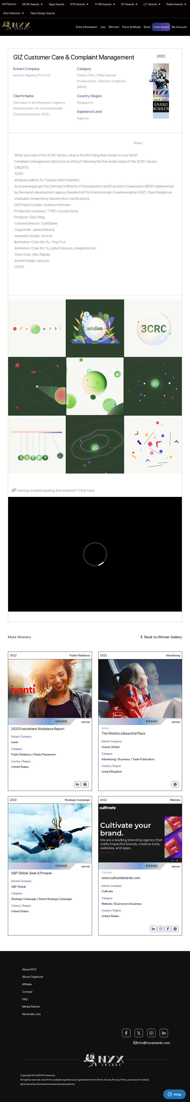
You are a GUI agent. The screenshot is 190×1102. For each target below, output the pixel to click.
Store (147, 27)
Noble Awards (176, 4)
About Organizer (32, 976)
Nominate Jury (31, 1014)
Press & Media (131, 27)
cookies (144, 1079)
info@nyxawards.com (151, 1043)
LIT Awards (152, 4)
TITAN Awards (104, 4)
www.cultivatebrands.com (121, 878)
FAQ (25, 999)
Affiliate (27, 984)
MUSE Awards (32, 4)
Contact (27, 991)
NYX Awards (79, 4)
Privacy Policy (119, 1079)
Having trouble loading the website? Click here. (53, 490)
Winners (114, 27)
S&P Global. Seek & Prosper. (31, 873)
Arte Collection (13, 13)
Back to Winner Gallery (161, 637)
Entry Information (86, 27)
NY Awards (129, 4)
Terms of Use (104, 1079)
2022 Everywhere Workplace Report (37, 729)
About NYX (29, 969)
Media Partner (31, 1006)
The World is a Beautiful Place (123, 733)
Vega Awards (56, 4)
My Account (179, 27)
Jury (103, 27)
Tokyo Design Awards (42, 13)
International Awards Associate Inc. (56, 1084)
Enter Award (161, 27)
